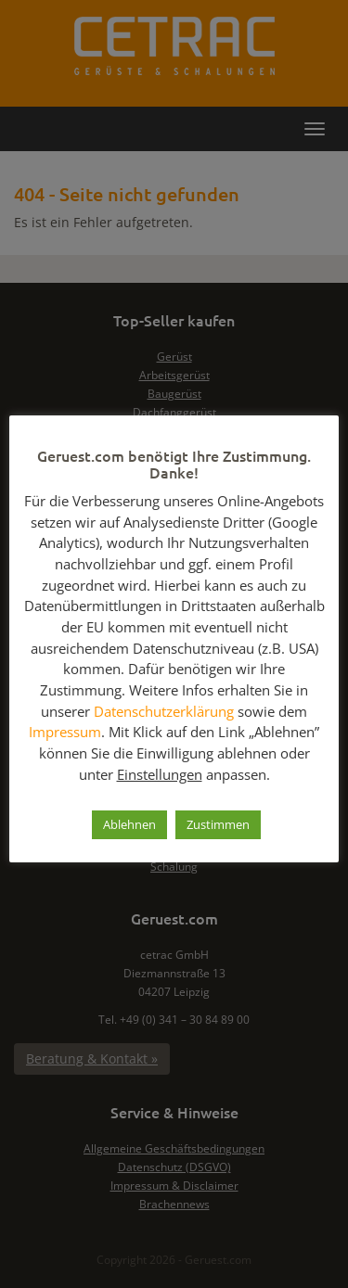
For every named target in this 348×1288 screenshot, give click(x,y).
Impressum (65, 731)
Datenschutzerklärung (164, 711)
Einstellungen (159, 774)
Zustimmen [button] (218, 824)
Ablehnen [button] (129, 824)
